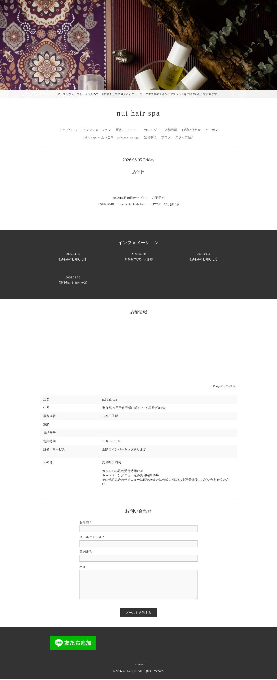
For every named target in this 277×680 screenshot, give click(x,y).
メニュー (133, 130)
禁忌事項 (150, 138)
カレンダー (152, 130)
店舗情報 (170, 130)
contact (139, 665)
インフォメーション (97, 130)
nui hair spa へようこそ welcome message (111, 138)
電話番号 (85, 552)
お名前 (85, 523)
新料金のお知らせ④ (73, 257)
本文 (82, 567)
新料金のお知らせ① (73, 280)
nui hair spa (138, 113)
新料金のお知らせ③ (138, 257)
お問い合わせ (191, 130)
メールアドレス (91, 538)
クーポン (211, 130)
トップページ (68, 130)
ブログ (166, 138)
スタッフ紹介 (185, 138)
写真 (119, 130)
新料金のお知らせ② (204, 257)
